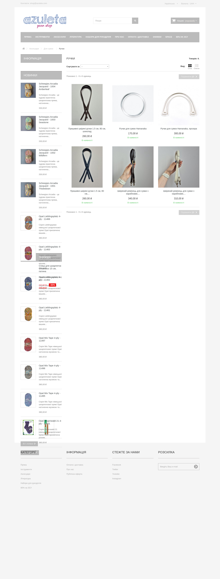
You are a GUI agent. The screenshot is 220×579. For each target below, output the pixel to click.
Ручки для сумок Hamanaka (133, 128)
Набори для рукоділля (98, 37)
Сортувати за (73, 66)
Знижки (157, 37)
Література (76, 37)
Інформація (32, 58)
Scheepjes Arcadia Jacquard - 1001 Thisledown (48, 181)
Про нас (119, 37)
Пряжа (27, 37)
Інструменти (42, 37)
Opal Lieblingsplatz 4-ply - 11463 (50, 243)
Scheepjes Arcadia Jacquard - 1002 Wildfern (48, 148)
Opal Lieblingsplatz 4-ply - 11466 (50, 212)
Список (196, 66)
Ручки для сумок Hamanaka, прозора (179, 128)
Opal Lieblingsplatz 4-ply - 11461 (50, 304)
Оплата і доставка (138, 37)
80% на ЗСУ (182, 37)
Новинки (30, 70)
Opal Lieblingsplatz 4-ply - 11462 (50, 273)
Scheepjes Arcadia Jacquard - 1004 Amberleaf (48, 81)
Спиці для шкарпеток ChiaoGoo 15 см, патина (50, 470)
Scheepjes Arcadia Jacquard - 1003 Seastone (48, 115)
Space (168, 37)
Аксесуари (60, 37)
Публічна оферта (74, 545)
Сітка (190, 66)
